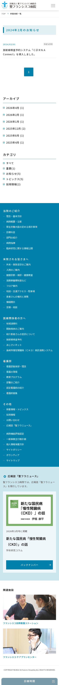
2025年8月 (15, 135)
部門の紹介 (11, 237)
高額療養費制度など (16, 280)
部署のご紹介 (13, 382)
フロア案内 (11, 285)
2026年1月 (15, 121)
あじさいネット (14, 344)
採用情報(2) (13, 184)
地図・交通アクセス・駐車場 (20, 291)
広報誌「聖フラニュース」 (19, 425)
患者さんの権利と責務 (17, 296)
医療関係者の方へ (14, 318)
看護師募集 (11, 393)
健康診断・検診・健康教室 (19, 275)
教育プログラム (14, 377)
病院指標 (10, 243)
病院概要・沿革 (14, 221)
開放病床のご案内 (15, 328)
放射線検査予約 (14, 339)
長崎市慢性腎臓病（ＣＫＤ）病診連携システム (29, 350)
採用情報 (10, 414)
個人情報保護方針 (15, 444)
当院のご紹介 (11, 211)
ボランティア (12, 455)
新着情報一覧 (16, 13)
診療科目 (10, 232)
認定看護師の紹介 (15, 387)
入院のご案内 (13, 269)
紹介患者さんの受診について (20, 334)
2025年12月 (15, 128)
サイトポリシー (14, 449)
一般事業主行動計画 (16, 439)
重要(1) (10, 168)
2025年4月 (15, 142)
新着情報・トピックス (17, 409)
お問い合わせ (13, 420)
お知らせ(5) (13, 173)
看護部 (7, 361)
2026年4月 (15, 108)
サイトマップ (13, 460)
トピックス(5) (14, 179)
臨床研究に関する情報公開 (19, 248)
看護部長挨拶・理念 (16, 366)
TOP (4, 13)
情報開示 (10, 302)
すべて (10, 163)
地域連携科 (11, 323)
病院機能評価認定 (15, 433)
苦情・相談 (11, 307)
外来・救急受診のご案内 (18, 264)
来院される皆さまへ (16, 259)
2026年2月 (15, 115)
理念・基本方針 (14, 216)
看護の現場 (11, 371)
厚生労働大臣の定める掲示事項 (21, 226)
